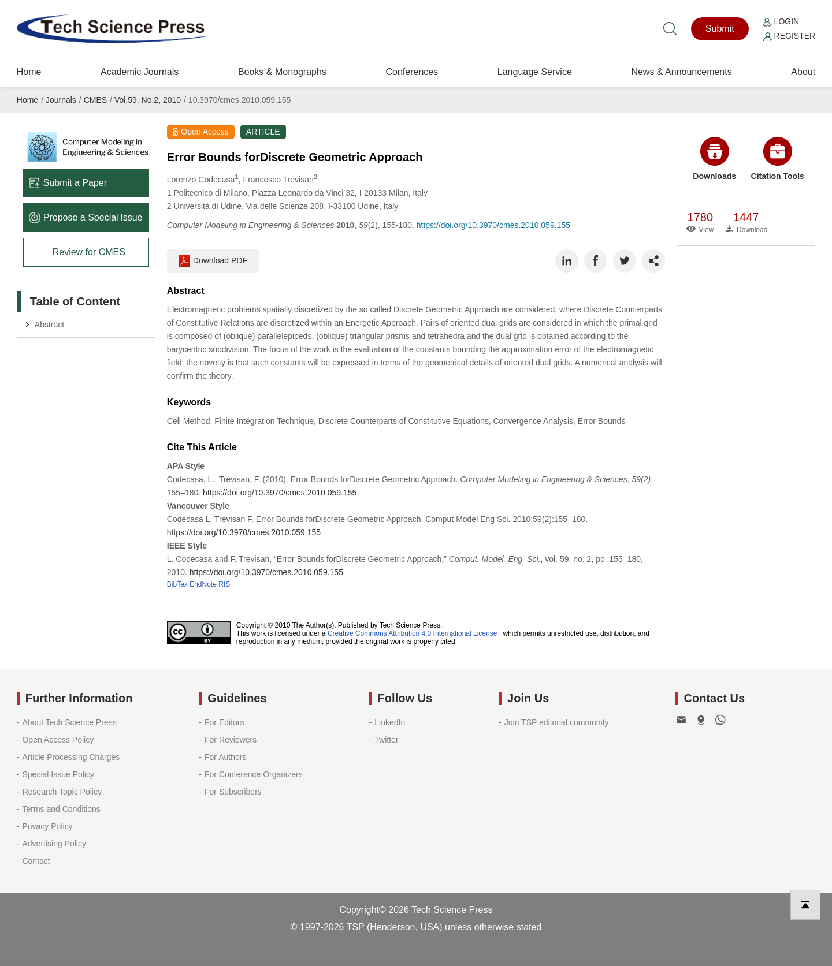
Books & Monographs (282, 72)
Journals (61, 100)
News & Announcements (681, 72)
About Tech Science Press (69, 722)
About (803, 72)
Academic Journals (140, 72)
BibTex (177, 584)
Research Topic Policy (61, 791)
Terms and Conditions (61, 809)
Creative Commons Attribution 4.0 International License (412, 633)
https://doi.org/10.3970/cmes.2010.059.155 (493, 225)
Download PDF (213, 261)
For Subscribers (233, 791)
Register (789, 35)
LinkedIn (389, 722)
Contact (36, 861)
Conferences (411, 72)
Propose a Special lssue (86, 217)
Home (29, 72)
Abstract (49, 324)
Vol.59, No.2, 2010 (147, 100)
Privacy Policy (47, 826)
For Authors (225, 757)
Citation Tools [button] (777, 159)
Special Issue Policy (58, 774)
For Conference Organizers (254, 774)
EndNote (203, 584)
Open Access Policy (58, 739)
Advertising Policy (54, 843)
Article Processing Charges (71, 757)
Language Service (534, 72)
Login (781, 21)
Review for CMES (89, 252)
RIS (224, 584)
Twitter (386, 739)
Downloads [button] (714, 159)
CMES (95, 100)
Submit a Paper (68, 183)
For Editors (224, 722)
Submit (719, 28)
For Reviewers (231, 739)
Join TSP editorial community (556, 722)
